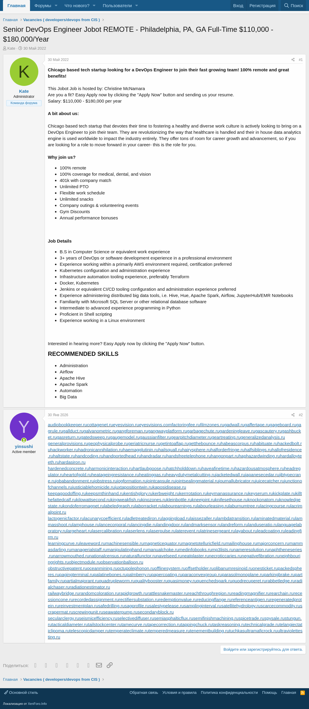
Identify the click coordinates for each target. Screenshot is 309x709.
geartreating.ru (226, 437)
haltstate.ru (64, 455)
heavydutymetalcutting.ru (191, 474)
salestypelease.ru (166, 605)
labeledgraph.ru (119, 505)
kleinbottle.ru (179, 499)
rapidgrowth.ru (133, 593)
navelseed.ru (169, 555)
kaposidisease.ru (169, 487)
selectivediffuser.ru (135, 618)
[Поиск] (293, 5)
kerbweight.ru (165, 493)
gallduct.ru (73, 430)
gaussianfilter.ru (155, 437)
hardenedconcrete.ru (68, 468)
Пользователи (117, 5)
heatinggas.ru (152, 474)
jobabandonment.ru (75, 480)
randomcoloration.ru (99, 593)
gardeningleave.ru (237, 430)
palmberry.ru (139, 574)
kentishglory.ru (138, 493)
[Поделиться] (293, 59)
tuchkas (237, 630)
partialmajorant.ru (81, 580)
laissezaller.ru (203, 518)
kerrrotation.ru (193, 493)
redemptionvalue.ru (178, 599)
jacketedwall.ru (230, 474)
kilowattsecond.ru (93, 499)
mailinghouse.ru (241, 543)
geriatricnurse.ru (144, 443)
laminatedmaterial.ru (275, 518)
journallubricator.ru (237, 480)
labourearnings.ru (179, 505)
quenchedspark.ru (214, 580)
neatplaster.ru (195, 555)
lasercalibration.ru (109, 530)
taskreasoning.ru (228, 624)
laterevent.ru (188, 530)
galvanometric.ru (99, 430)
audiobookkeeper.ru (67, 424)
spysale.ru (274, 618)
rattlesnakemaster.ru (167, 593)
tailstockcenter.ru (105, 624)
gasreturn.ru (69, 437)
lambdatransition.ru (236, 518)
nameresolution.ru (251, 549)
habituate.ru (266, 443)
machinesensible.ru (124, 543)
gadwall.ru (234, 424)
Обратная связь (144, 692)
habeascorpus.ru (237, 443)
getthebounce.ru (205, 443)
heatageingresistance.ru (115, 474)
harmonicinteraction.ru (111, 468)
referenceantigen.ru (250, 599)
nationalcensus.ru (106, 555)
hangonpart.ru (225, 455)
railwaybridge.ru (63, 593)
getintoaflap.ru (174, 443)
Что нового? (76, 5)
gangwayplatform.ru (167, 430)
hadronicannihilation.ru (100, 449)
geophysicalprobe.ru (108, 443)
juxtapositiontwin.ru (134, 487)
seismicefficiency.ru (98, 618)
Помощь (269, 692)
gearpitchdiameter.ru (191, 437)
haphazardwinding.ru (259, 455)
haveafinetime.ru (218, 468)
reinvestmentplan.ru (78, 605)
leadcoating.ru (271, 530)
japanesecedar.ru (262, 474)
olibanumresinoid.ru (233, 568)
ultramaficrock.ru (261, 630)
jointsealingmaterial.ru (197, 480)
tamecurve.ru (135, 624)
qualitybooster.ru (151, 580)
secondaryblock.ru (156, 611)
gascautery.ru (268, 430)
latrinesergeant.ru (217, 530)
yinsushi (24, 446)
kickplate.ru (284, 493)
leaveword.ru (92, 543)
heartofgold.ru (78, 474)
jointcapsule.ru (161, 480)
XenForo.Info (37, 703)
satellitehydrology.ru (241, 605)
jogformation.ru (132, 480)
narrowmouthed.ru (71, 555)
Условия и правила (180, 692)
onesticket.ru (265, 568)
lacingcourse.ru (275, 505)
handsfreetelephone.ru (188, 455)
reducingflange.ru (214, 599)
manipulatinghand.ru (127, 549)
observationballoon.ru (122, 562)
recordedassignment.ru (96, 599)
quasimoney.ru (182, 580)
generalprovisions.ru (68, 443)
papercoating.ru (166, 574)
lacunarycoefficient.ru (105, 518)
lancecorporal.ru (115, 524)
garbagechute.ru (203, 430)
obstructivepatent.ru (67, 568)
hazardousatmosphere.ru (259, 468)
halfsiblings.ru (258, 449)
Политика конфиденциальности (229, 692)
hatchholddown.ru (183, 468)
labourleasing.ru (213, 505)
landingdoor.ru (171, 524)
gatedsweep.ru (95, 437)
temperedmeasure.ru (169, 630)
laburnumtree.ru (244, 505)
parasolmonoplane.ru (243, 574)
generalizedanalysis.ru (263, 437)
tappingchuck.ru (196, 624)
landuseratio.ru (263, 524)
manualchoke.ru (163, 549)
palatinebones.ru (110, 574)
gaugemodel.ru (125, 437)
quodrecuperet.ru (249, 580)
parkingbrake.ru (279, 574)
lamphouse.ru (86, 524)
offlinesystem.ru (170, 568)
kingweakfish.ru (126, 499)
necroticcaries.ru (225, 555)
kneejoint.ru (203, 499)
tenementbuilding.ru (209, 630)
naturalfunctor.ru (140, 555)
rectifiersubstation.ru (139, 599)
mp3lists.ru (223, 549)
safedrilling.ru (111, 605)
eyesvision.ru (126, 424)
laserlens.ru (138, 530)
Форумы (42, 5)
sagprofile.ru (136, 605)
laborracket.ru (149, 505)
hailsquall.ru (170, 449)
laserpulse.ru (163, 530)
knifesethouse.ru (231, 499)
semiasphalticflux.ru (173, 618)
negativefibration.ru (261, 555)
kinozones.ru (153, 499)
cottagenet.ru (100, 424)
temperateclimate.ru (129, 630)
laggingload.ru (176, 518)
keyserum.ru (260, 493)
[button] (56, 5)
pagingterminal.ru (76, 574)
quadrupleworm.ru (117, 580)
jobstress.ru (105, 480)
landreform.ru (235, 524)
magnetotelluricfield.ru (204, 543)
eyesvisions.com (155, 424)
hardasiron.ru (72, 462)
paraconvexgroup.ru (202, 574)
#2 (301, 415)
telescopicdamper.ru (89, 630)
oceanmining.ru (102, 568)
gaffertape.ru (257, 424)
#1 (301, 60)
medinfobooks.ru (195, 549)
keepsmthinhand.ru (105, 493)
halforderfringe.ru (228, 449)
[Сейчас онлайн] (24, 440)
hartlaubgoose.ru (150, 468)
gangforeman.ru (132, 430)
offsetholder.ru (199, 568)
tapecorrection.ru (164, 624)
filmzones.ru (212, 424)
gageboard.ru (283, 424)
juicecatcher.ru (270, 480)
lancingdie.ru (144, 524)
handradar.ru (153, 455)
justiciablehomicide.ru (93, 487)
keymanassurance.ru (227, 493)
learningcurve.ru (64, 543)
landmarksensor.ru (203, 524)
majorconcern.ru (273, 543)
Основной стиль (21, 692)
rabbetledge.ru (280, 580)
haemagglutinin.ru (140, 449)
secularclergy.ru (63, 618)
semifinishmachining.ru (216, 618)
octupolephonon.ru (135, 568)
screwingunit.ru (88, 611)
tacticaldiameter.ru (70, 624)
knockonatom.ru (263, 499)
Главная (16, 5)
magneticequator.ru (163, 543)
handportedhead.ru (122, 455)
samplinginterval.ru (202, 605)
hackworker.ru (64, 449)
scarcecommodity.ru (280, 605)
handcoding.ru (89, 455)
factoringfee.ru (186, 424)
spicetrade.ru (251, 618)
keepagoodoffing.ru (67, 493)
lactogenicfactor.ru (66, 518)
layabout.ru (246, 530)
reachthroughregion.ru (210, 593)
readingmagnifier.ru (251, 593)
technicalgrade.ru (262, 624)
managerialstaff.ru (89, 549)
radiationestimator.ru (90, 586)
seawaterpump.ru (120, 611)
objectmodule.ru (85, 562)
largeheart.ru (79, 530)
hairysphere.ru (196, 449)
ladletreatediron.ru (144, 518)
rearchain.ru (282, 593)
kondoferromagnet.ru (83, 505)
